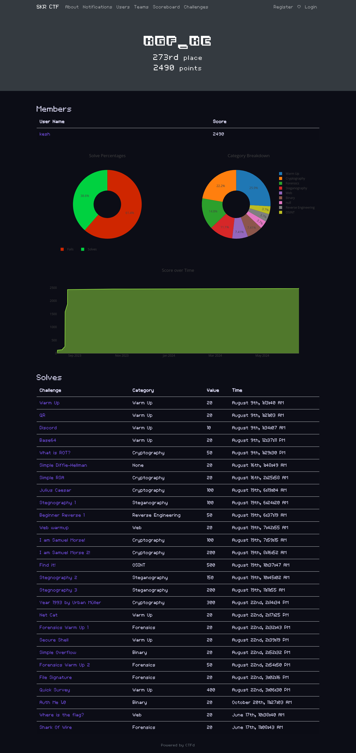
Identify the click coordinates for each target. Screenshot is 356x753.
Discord (48, 427)
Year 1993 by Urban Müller (70, 602)
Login (311, 7)
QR (43, 415)
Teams (141, 7)
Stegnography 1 (58, 502)
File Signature (56, 677)
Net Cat (49, 615)
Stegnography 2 (58, 577)
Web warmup (54, 527)
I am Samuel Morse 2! (65, 552)
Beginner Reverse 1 (62, 515)
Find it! (48, 565)
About (72, 7)
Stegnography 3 (58, 590)
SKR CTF (48, 7)
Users (123, 7)
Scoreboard (166, 7)
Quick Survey (55, 690)
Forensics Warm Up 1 (64, 627)
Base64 (48, 440)
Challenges (196, 7)
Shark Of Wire (56, 727)
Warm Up (50, 402)
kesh (45, 134)
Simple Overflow (58, 652)
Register (283, 7)
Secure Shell (54, 640)
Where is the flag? (62, 714)
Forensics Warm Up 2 (65, 665)
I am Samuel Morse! (62, 540)
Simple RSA (52, 477)
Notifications (98, 7)
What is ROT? (55, 452)
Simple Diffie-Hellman (63, 465)
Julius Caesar (56, 490)
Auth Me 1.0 (53, 702)
